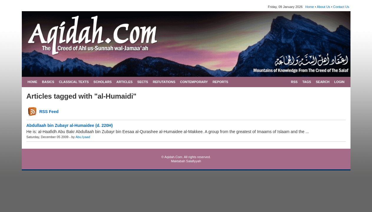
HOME (32, 82)
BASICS (48, 82)
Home (309, 7)
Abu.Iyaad (82, 137)
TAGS (306, 82)
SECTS (142, 82)
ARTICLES (124, 82)
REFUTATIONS (164, 82)
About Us (323, 7)
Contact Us (341, 7)
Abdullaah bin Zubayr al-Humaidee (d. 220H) (70, 125)
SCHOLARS (102, 82)
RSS (294, 82)
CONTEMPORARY (194, 82)
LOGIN (339, 82)
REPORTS (220, 82)
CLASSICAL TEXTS (74, 82)
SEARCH (322, 82)
